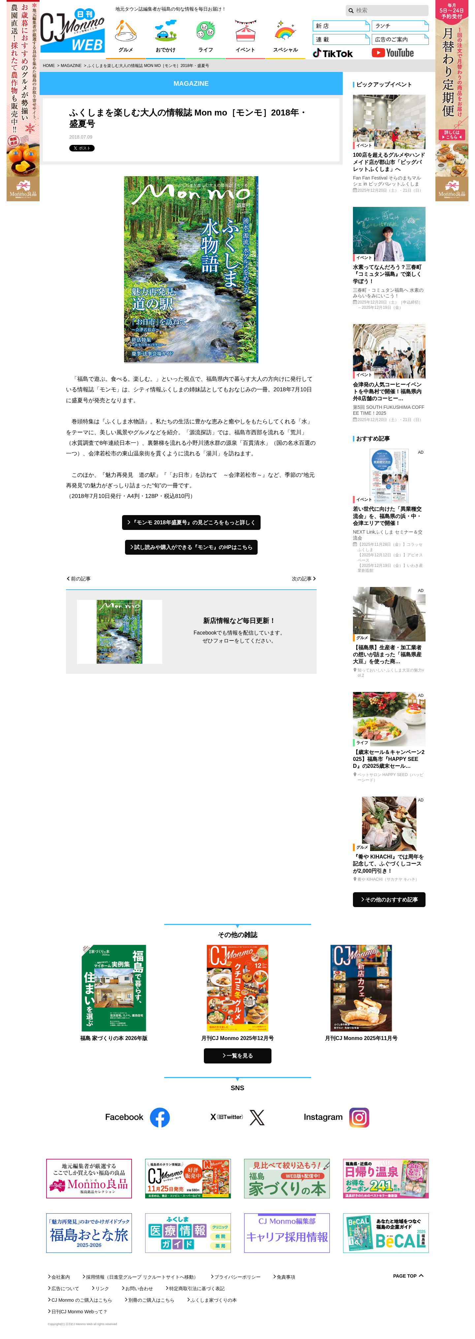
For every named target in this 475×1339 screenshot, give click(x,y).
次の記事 (302, 578)
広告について (65, 1288)
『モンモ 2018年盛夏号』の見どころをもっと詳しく (193, 522)
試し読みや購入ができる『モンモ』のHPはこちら (193, 547)
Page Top (405, 1276)
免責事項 (286, 1277)
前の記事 (81, 578)
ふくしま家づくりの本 (214, 1300)
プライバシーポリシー (237, 1277)
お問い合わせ (139, 1288)
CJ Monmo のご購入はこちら (81, 1300)
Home (49, 65)
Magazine (71, 65)
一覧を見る (240, 1056)
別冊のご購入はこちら (151, 1300)
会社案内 (60, 1277)
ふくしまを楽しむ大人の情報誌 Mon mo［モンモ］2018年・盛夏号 (148, 65)
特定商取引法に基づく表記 (197, 1288)
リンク (102, 1288)
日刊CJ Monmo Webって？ (79, 1311)
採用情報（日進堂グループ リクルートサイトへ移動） (142, 1277)
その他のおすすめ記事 (391, 899)
